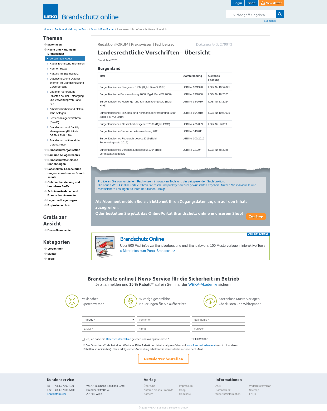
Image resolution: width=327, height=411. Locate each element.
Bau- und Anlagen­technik (62, 155)
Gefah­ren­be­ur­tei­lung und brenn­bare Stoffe (62, 184)
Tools (49, 258)
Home (47, 29)
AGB (218, 385)
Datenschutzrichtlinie (118, 339)
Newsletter (274, 3)
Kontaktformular (56, 394)
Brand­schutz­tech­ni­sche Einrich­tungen (61, 162)
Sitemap (254, 390)
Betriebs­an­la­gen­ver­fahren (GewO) (64, 120)
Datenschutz (222, 390)
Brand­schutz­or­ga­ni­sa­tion (62, 150)
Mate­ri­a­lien (53, 44)
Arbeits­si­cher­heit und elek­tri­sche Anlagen (65, 111)
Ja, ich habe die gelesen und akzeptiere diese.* (127, 339)
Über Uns (149, 385)
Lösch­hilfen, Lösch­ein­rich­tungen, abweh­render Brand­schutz (64, 173)
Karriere (148, 394)
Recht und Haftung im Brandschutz (75, 29)
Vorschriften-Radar (102, 29)
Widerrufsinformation (227, 394)
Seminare (185, 394)
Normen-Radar (57, 68)
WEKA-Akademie (202, 284)
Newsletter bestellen (163, 358)
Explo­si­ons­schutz (57, 205)
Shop (251, 3)
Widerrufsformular (260, 385)
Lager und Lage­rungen (60, 200)
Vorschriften (53, 248)
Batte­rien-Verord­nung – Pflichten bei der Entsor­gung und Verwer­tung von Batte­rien (65, 98)
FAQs (252, 394)
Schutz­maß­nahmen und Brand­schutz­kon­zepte (61, 193)
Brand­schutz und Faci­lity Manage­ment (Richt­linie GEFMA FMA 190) (63, 131)
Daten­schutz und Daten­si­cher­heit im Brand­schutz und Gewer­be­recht (65, 82)
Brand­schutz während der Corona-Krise (63, 142)
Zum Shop (256, 216)
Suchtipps (270, 20)
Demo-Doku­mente (57, 230)
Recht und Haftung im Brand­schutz (60, 51)
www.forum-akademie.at (201, 345)
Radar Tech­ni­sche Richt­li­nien (66, 63)
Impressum (185, 385)
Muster (50, 253)
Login (238, 3)
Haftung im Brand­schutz (63, 73)
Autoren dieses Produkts (158, 390)
